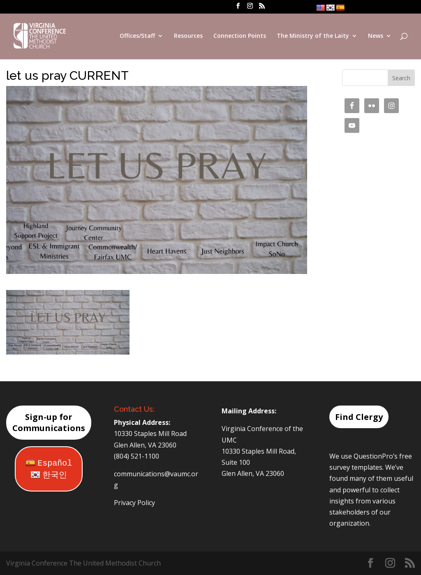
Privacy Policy (134, 502)
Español (48, 463)
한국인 (48, 475)
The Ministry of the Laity (313, 36)
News (375, 36)
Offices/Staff (137, 36)
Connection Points (239, 36)
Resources (188, 36)
